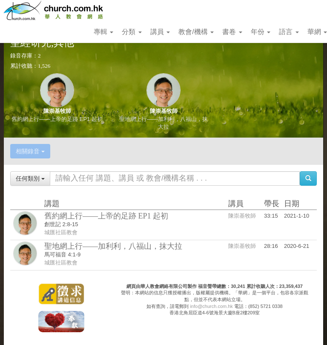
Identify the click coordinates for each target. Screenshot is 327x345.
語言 (288, 31)
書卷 (232, 31)
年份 (260, 31)
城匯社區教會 (60, 232)
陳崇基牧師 (57, 111)
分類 (131, 31)
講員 (160, 31)
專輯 (103, 31)
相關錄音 (30, 151)
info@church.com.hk (211, 306)
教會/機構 (196, 31)
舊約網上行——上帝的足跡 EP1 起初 (57, 119)
